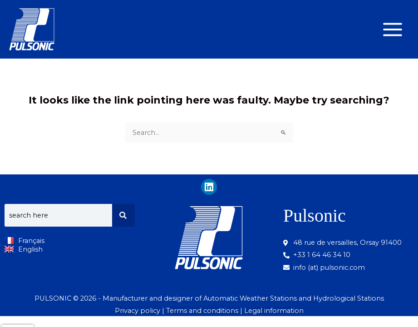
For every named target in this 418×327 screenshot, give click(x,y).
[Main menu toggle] (392, 29)
